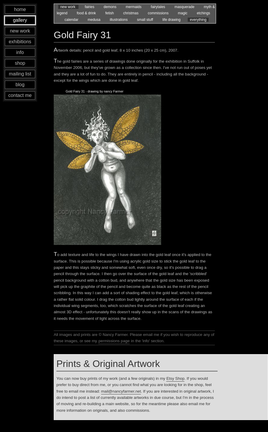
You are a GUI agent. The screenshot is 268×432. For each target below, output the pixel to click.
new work (68, 7)
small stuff (145, 20)
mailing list (20, 73)
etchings (203, 13)
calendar (71, 20)
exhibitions (20, 41)
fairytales (158, 7)
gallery (20, 20)
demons (110, 7)
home (20, 9)
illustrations (119, 20)
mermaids (134, 7)
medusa (94, 20)
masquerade (185, 7)
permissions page (114, 341)
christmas (131, 13)
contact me (20, 95)
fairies (90, 7)
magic (183, 13)
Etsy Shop (175, 378)
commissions (159, 13)
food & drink (87, 13)
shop (20, 63)
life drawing (171, 20)
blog (20, 84)
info (20, 52)
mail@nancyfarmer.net (121, 391)
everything (198, 20)
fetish (110, 13)
